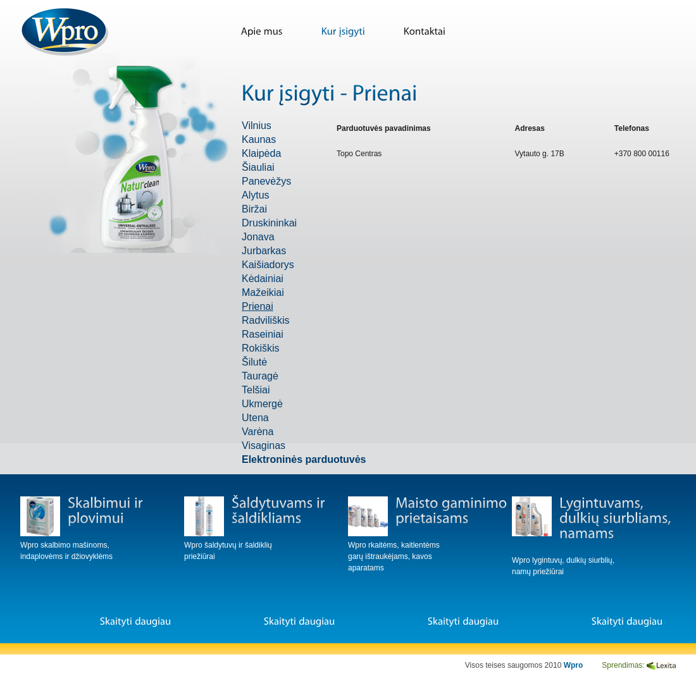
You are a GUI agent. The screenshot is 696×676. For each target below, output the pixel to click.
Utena (255, 417)
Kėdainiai (262, 278)
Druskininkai (269, 223)
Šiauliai (258, 167)
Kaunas (259, 139)
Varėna (257, 431)
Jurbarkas (264, 250)
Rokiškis (261, 348)
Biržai (254, 209)
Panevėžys (266, 181)
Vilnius (256, 125)
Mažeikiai (263, 292)
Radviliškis (266, 320)
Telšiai (256, 389)
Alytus (256, 195)
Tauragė (260, 376)
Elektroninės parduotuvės (304, 459)
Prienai (257, 306)
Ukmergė (262, 403)
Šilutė (254, 362)
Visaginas (263, 445)
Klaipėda (261, 153)
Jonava (258, 236)
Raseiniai (262, 334)
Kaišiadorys (268, 264)
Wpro (573, 665)
